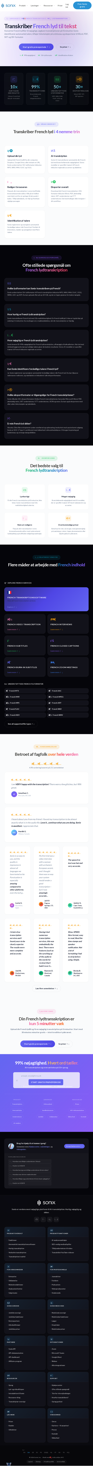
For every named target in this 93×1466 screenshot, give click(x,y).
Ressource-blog (14, 1398)
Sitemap (38, 1462)
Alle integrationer (58, 1366)
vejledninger (45, 1147)
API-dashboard (14, 1357)
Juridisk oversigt (15, 1313)
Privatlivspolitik (49, 1462)
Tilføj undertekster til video (62, 1249)
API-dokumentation (16, 1353)
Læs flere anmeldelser (47, 989)
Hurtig (68, 1210)
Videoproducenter (59, 1289)
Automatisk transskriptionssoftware (22, 1245)
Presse (54, 1430)
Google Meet (57, 1357)
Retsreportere (14, 1321)
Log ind (67, 5)
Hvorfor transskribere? (60, 1398)
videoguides (21, 1150)
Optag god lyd (57, 1402)
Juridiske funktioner (16, 1317)
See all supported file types (21, 724)
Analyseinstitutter (15, 1289)
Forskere (55, 1281)
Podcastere (56, 1285)
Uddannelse (13, 1281)
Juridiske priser (14, 1329)
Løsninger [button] (35, 5)
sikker (46, 1213)
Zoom (54, 1349)
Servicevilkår (61, 1462)
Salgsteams (13, 1293)
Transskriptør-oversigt (17, 1402)
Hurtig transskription (16, 1249)
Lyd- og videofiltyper (16, 1390)
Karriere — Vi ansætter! (60, 1426)
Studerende (56, 1293)
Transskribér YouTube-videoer (63, 1253)
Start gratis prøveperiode (36, 47)
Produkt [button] (22, 5)
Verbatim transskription (17, 1253)
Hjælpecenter (34, 1147)
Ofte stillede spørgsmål (60, 1390)
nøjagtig (75, 1210)
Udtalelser (12, 1430)
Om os (54, 1422)
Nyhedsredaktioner (16, 1285)
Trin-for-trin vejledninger (61, 1394)
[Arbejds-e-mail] (46, 1076)
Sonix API (12, 1349)
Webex (54, 1362)
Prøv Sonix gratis (82, 5)
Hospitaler (56, 1325)
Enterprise (12, 1277)
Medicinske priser (58, 1329)
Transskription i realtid (17, 1257)
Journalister (56, 1277)
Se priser (65, 47)
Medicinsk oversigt (59, 1313)
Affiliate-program (15, 1362)
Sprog (11, 1386)
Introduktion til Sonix (16, 1394)
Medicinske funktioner (60, 1317)
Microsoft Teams (58, 1353)
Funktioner (13, 1241)
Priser (60, 5)
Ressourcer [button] (48, 5)
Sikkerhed (55, 1438)
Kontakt (55, 1434)
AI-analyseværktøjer (59, 1241)
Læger (54, 1321)
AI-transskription (57, 1210)
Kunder (11, 1426)
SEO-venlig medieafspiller (61, 1245)
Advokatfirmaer (14, 1325)
